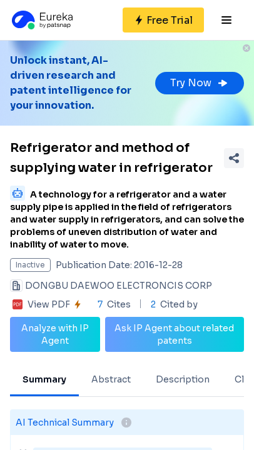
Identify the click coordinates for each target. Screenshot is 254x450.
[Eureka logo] (41, 20)
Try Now (199, 82)
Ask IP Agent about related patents (174, 334)
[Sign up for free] (163, 20)
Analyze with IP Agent (55, 334)
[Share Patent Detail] (234, 158)
